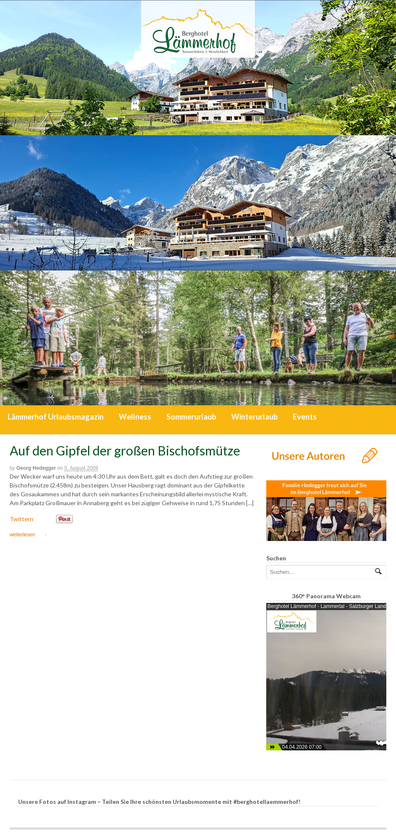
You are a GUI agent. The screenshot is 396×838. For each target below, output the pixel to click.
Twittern (21, 518)
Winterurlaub (254, 416)
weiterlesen (22, 535)
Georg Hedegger (36, 468)
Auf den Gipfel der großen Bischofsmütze (125, 450)
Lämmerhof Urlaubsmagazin (56, 416)
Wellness (135, 416)
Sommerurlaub (191, 416)
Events (305, 416)
